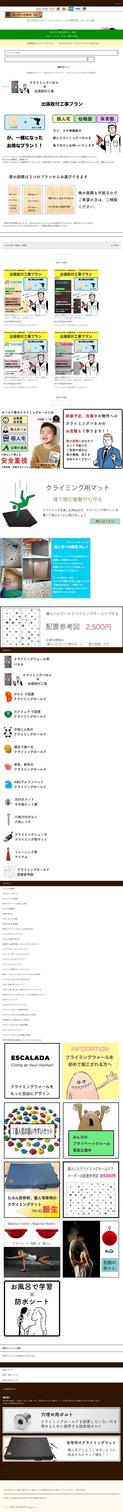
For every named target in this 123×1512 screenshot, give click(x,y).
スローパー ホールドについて (14, 959)
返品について (36, 1490)
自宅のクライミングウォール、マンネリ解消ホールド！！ (24, 995)
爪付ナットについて (10, 1000)
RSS (77, 1490)
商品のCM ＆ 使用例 (10, 924)
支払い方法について (10, 1490)
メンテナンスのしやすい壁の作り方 (16, 979)
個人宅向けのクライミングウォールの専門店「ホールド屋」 (61, 20)
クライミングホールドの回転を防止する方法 (19, 1015)
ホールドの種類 (8, 889)
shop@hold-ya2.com (10, 1392)
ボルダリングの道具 (10, 899)
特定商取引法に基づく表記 (50, 1490)
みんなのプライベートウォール (14, 1005)
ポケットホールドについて (13, 1030)
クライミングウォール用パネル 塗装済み (81, 73)
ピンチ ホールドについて (12, 964)
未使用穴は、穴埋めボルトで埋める (16, 1020)
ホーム (5, 86)
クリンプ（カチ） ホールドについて (16, 954)
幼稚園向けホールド (34, 73)
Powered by (20, 1507)
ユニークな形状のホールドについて (16, 969)
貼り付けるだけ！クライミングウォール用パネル (77, 43)
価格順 (17, 245)
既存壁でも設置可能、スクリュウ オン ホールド (21, 944)
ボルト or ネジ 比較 (10, 919)
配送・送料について (24, 1490)
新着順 (24, 245)
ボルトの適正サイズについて (13, 984)
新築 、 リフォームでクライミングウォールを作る (21, 974)
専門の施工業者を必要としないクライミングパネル (22, 1040)
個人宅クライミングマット (54, 73)
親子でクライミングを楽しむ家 (14, 904)
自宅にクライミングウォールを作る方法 (18, 929)
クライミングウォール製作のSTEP (16, 1010)
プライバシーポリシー (67, 1490)
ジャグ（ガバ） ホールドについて (15, 949)
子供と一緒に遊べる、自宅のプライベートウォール (22, 990)
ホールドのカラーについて (13, 934)
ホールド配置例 (8, 909)
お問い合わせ (8, 914)
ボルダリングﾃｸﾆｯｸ (10, 894)
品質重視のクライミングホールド (39, 43)
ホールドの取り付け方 (11, 939)
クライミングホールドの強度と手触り (17, 1035)
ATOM (83, 1490)
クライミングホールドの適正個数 (15, 1025)
